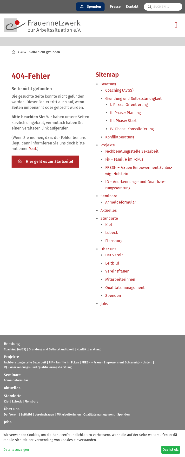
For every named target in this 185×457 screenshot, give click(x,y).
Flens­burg (113, 241)
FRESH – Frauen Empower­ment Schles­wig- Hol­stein (117, 362)
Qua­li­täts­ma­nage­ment (125, 287)
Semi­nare (108, 196)
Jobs (104, 303)
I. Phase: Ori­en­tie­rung (129, 104)
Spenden (90, 7)
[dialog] (92, 443)
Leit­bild (112, 263)
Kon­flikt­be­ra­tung (119, 137)
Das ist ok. (170, 450)
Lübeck (111, 232)
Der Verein (114, 255)
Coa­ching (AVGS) (119, 90)
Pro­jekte (107, 145)
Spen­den (113, 295)
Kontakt (132, 7)
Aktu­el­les (108, 210)
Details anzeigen (16, 450)
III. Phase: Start (123, 120)
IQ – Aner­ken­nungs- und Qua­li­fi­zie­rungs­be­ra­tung (38, 367)
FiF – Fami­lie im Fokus (124, 159)
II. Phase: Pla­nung (125, 112)
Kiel (108, 224)
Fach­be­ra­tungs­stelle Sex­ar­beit (132, 151)
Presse (115, 7)
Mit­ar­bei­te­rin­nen (120, 279)
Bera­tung (108, 84)
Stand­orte (109, 218)
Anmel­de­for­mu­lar (120, 202)
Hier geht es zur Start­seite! (45, 161)
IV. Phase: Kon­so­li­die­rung (132, 129)
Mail (32, 148)
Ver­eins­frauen (117, 271)
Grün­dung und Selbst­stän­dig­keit (133, 98)
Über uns (108, 249)
